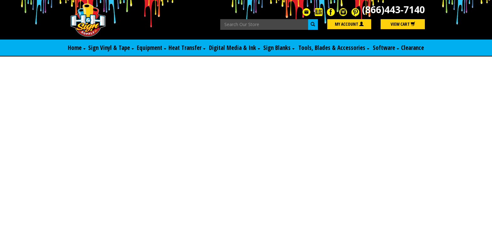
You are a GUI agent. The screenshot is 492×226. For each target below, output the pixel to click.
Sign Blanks (279, 48)
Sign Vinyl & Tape (111, 48)
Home (77, 48)
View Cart (403, 24)
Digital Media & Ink (234, 48)
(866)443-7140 (393, 9)
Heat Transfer (187, 48)
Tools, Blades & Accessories (333, 48)
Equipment (151, 48)
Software (386, 48)
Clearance (412, 48)
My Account (349, 24)
